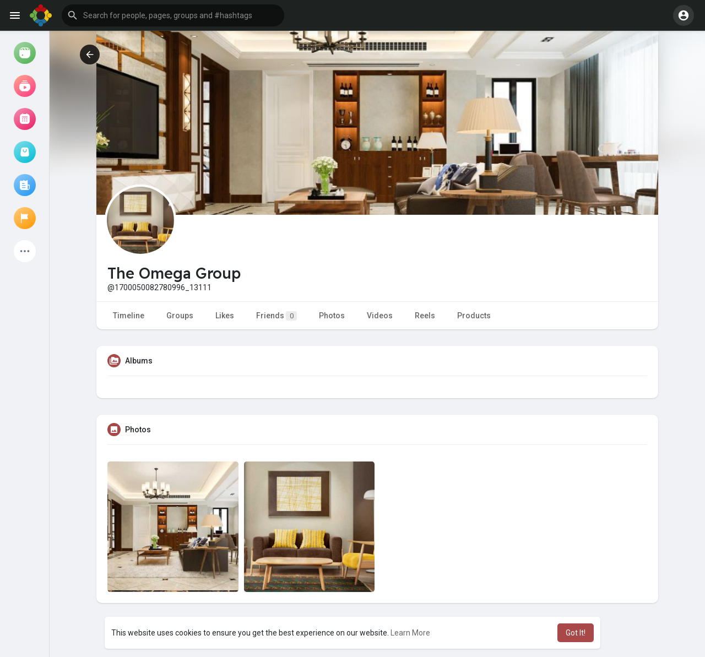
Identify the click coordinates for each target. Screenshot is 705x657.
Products (474, 315)
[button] (173, 15)
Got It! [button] (575, 632)
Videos (380, 315)
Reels (425, 315)
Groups (179, 315)
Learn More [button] (410, 632)
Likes (224, 315)
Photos (332, 315)
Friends (276, 316)
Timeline (128, 315)
